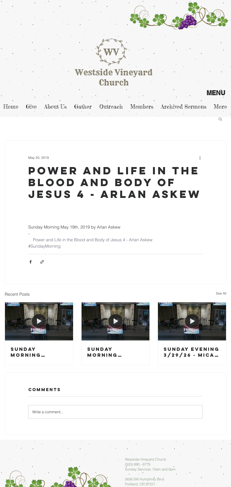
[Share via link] (42, 262)
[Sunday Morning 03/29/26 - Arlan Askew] (116, 321)
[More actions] (200, 157)
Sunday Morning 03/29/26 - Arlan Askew (110, 352)
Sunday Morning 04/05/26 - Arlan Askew (34, 352)
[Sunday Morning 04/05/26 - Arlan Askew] (39, 321)
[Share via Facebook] (30, 262)
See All (221, 293)
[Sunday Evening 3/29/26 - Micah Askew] (192, 321)
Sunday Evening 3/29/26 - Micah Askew (191, 352)
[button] (220, 119)
